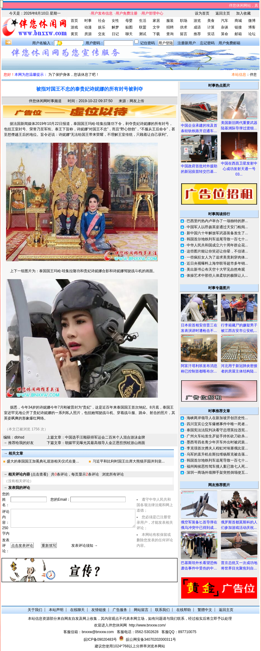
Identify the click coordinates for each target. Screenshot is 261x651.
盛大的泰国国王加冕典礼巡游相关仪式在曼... (43, 461)
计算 (211, 27)
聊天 (129, 34)
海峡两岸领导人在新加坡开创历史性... (217, 418)
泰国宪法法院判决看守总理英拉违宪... (217, 430)
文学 (156, 27)
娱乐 (101, 27)
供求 (183, 27)
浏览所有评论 (113, 474)
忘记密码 (207, 43)
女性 (115, 20)
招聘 (170, 27)
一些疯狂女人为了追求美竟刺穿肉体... (217, 257)
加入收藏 (243, 13)
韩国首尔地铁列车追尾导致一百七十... (217, 239)
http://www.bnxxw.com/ (147, 625)
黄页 (74, 34)
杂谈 (224, 27)
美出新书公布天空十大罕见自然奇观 (216, 269)
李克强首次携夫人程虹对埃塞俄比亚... (217, 448)
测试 (142, 34)
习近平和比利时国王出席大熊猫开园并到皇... (129, 461)
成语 (197, 27)
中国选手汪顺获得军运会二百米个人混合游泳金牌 (105, 437)
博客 (252, 27)
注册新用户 (187, 43)
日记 (115, 34)
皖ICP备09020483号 (100, 639)
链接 (238, 27)
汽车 (224, 20)
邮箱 (238, 34)
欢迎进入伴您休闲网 (110, 625)
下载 (156, 34)
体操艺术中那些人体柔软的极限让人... (217, 275)
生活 (142, 20)
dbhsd (19, 437)
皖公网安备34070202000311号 (151, 639)
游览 (197, 20)
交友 (101, 34)
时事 (88, 20)
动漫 (88, 27)
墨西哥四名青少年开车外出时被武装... (217, 442)
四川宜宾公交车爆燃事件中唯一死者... (217, 424)
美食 (211, 20)
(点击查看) (28, 474)
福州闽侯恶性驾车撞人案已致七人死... (217, 466)
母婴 (129, 20)
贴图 (129, 27)
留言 (183, 34)
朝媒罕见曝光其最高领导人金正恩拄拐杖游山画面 (105, 443)
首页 (74, 20)
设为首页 (202, 13)
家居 (156, 20)
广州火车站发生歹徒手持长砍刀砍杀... (217, 436)
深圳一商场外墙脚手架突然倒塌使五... (217, 472)
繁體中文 (205, 610)
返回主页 (222, 13)
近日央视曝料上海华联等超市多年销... (217, 263)
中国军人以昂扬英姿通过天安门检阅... (217, 227)
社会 (101, 20)
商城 (238, 20)
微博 (252, 20)
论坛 (252, 34)
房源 (88, 34)
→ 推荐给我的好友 (18, 443)
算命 (224, 34)
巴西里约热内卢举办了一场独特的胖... (217, 221)
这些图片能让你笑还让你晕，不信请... (217, 251)
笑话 (211, 34)
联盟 (142, 27)
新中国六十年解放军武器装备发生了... (217, 233)
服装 (170, 20)
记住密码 (147, 43)
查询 (170, 34)
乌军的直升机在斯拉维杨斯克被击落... (217, 454)
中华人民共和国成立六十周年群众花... (217, 245)
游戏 (74, 27)
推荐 (197, 34)
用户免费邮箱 (229, 43)
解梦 (115, 27)
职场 (183, 20)
